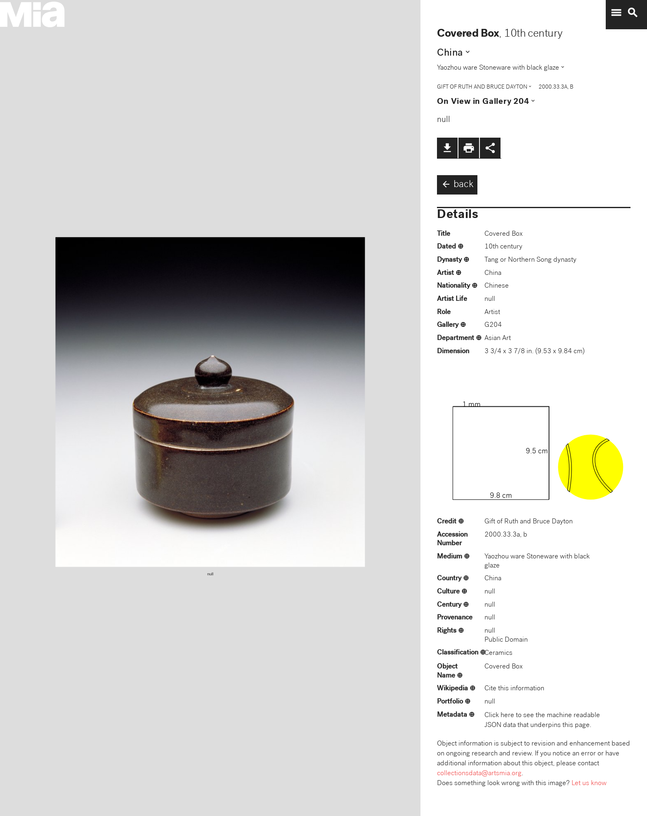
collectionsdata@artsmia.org (479, 773)
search (632, 13)
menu (616, 13)
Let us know (589, 783)
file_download (447, 148)
